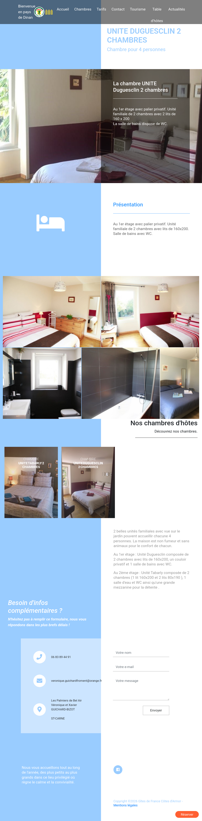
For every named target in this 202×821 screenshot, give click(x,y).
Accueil (63, 9)
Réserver (187, 814)
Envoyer (156, 710)
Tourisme (138, 9)
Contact (118, 9)
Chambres (82, 9)
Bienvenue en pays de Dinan (26, 12)
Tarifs (101, 9)
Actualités (176, 9)
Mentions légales (125, 805)
